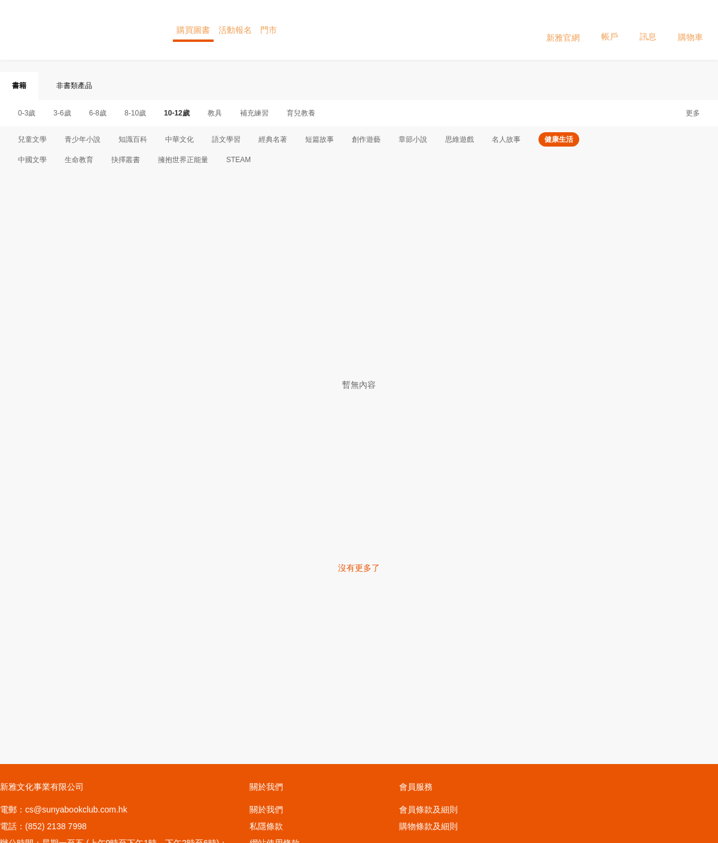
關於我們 (266, 809)
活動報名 (235, 30)
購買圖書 (193, 30)
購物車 (690, 29)
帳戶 (609, 29)
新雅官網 (563, 29)
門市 (268, 30)
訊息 (648, 29)
